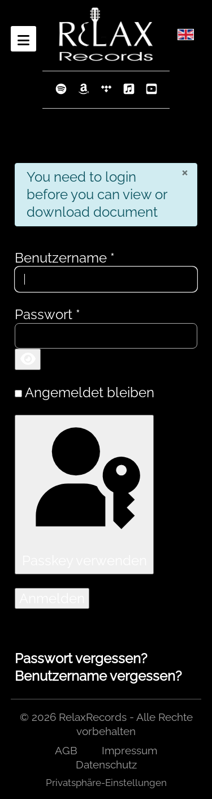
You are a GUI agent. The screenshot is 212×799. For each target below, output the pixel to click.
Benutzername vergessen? (98, 676)
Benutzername (65, 258)
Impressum (129, 750)
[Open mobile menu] (23, 38)
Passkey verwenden (84, 494)
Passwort (47, 314)
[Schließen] (184, 172)
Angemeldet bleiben (89, 392)
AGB (66, 750)
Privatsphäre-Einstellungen (106, 782)
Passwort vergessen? (81, 658)
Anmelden (52, 598)
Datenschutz (106, 764)
